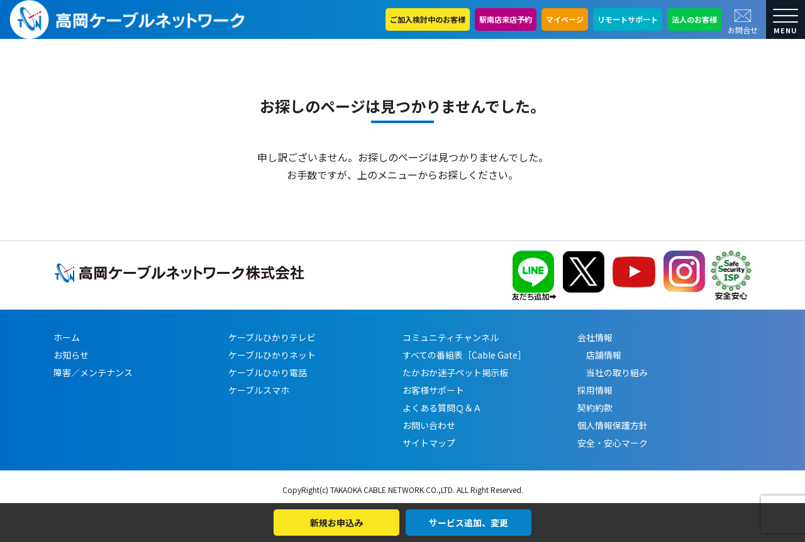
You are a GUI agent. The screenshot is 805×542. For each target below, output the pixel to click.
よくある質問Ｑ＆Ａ (442, 407)
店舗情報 (599, 355)
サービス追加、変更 (468, 522)
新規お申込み (336, 522)
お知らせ (71, 355)
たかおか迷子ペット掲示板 (455, 372)
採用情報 (595, 390)
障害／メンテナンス (93, 372)
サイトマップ (428, 442)
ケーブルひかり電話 (267, 372)
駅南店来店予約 (505, 19)
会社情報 (595, 337)
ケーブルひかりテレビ (272, 337)
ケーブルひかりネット (272, 355)
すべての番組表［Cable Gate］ (464, 355)
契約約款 (595, 407)
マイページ (565, 19)
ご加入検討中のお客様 (427, 19)
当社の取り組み (612, 372)
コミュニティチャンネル (450, 337)
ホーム (66, 337)
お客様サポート (433, 390)
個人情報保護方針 (612, 425)
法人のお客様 (694, 19)
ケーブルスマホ (258, 390)
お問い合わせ (428, 425)
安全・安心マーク (612, 442)
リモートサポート (627, 19)
